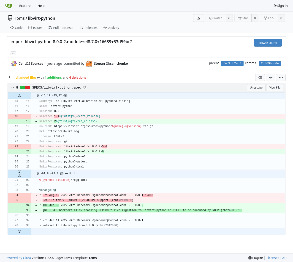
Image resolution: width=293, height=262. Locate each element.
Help (41, 5)
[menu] (281, 77)
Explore (24, 5)
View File (274, 87)
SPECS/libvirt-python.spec (56, 87)
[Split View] (270, 77)
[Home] (8, 6)
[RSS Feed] (198, 18)
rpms (20, 18)
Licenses (272, 258)
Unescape (256, 87)
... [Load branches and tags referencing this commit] (13, 52)
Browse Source (267, 43)
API (284, 258)
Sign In (281, 5)
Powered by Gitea (18, 258)
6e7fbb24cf (232, 63)
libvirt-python (41, 18)
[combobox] (260, 77)
